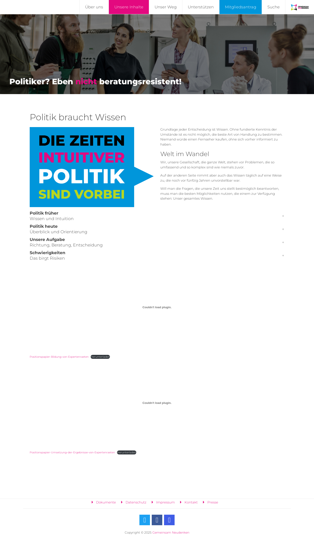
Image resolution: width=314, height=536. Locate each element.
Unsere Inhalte (128, 7)
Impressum (165, 502)
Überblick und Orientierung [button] (58, 229)
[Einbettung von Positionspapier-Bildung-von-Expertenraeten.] (157, 307)
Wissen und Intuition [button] (52, 216)
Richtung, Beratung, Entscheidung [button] (66, 242)
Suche (273, 7)
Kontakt (191, 502)
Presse (212, 502)
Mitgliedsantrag (240, 7)
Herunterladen (100, 356)
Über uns (94, 7)
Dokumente (106, 502)
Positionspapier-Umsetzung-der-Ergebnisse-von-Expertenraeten (72, 452)
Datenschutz (136, 502)
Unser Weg (166, 7)
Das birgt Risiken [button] (47, 255)
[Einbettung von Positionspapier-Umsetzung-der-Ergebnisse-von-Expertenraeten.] (157, 403)
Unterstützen (201, 7)
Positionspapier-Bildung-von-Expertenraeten (59, 356)
